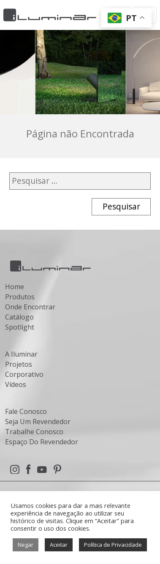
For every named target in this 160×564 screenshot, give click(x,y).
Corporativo (24, 374)
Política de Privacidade (113, 544)
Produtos (20, 296)
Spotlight (19, 327)
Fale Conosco (26, 411)
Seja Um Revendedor (38, 421)
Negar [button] (25, 544)
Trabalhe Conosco (34, 431)
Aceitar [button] (59, 544)
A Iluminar (21, 354)
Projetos (18, 364)
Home (14, 286)
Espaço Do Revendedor (41, 441)
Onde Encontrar (30, 307)
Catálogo (19, 317)
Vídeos (15, 384)
